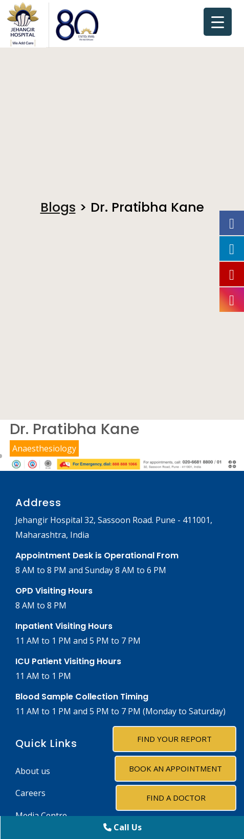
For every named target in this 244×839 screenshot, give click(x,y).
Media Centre (41, 815)
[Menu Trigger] (218, 22)
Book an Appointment (175, 768)
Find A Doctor (176, 797)
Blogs (58, 207)
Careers (30, 793)
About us (32, 771)
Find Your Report (174, 739)
